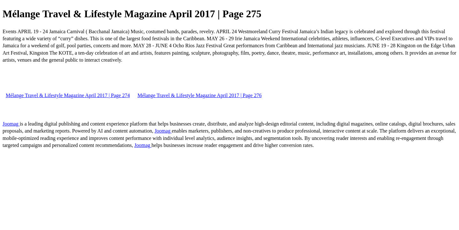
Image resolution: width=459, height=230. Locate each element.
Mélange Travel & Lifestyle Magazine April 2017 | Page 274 (68, 95)
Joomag (11, 123)
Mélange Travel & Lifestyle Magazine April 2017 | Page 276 (199, 95)
